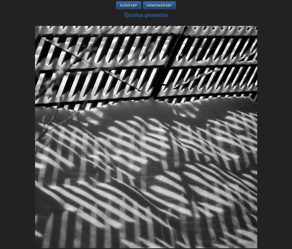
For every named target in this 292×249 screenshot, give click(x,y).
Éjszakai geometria (146, 15)
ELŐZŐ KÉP (128, 5)
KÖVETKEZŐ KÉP (159, 5)
